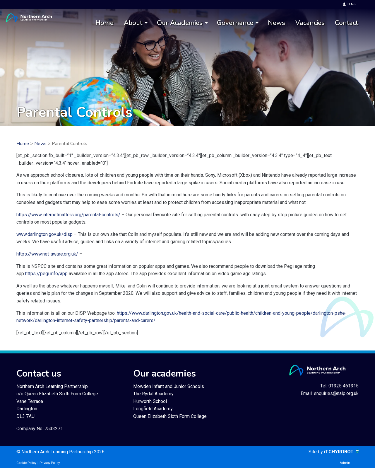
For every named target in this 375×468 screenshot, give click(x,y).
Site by (316, 452)
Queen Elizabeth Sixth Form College (170, 416)
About (133, 22)
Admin (345, 463)
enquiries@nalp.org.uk (336, 393)
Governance (235, 22)
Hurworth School (150, 401)
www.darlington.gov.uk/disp (44, 234)
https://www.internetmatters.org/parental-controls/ (68, 214)
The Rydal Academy (153, 393)
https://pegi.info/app (46, 273)
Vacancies (310, 22)
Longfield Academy (153, 408)
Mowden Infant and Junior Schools (168, 386)
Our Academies (180, 22)
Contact (346, 22)
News (276, 22)
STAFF (349, 4)
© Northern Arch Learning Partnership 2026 (60, 452)
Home (104, 22)
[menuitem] (104, 23)
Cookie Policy (26, 463)
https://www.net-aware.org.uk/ (47, 254)
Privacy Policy (50, 463)
